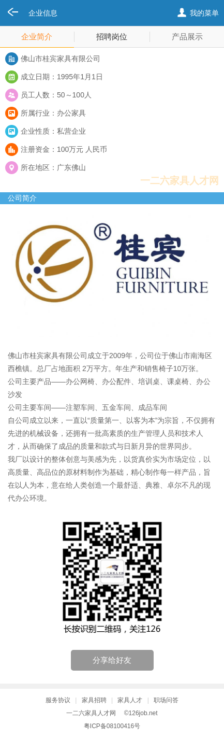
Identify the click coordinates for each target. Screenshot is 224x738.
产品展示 (187, 36)
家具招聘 (94, 700)
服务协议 (58, 700)
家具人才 (129, 700)
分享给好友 (112, 660)
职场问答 (166, 700)
